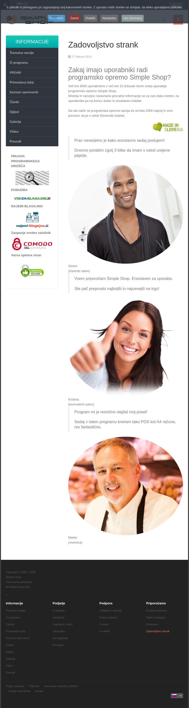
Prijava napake (108, 617)
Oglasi (14, 112)
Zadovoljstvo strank (103, 44)
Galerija (15, 121)
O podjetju (59, 610)
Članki (14, 102)
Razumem (56, 18)
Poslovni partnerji (156, 610)
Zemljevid (58, 617)
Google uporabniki (19, 691)
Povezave (152, 624)
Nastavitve (109, 18)
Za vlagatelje (60, 638)
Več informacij (133, 18)
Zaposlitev (59, 631)
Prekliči (90, 18)
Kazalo (39, 691)
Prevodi (15, 141)
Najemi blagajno (156, 617)
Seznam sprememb (24, 92)
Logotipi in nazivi (63, 624)
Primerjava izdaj (21, 82)
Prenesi (104, 624)
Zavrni (74, 18)
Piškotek (34, 686)
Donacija (58, 645)
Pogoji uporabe (15, 686)
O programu (19, 62)
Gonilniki (104, 631)
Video (14, 131)
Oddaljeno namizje (110, 610)
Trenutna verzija (22, 52)
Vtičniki (15, 72)
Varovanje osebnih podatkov (61, 686)
